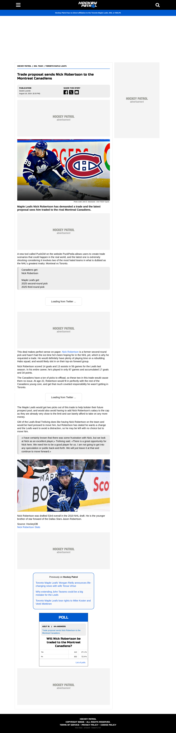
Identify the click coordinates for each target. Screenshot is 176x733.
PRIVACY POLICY (90, 725)
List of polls (80, 662)
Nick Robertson (70, 351)
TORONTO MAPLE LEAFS (55, 66)
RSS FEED (78, 728)
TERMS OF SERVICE (69, 725)
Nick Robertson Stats (28, 527)
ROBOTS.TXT (96, 728)
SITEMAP (87, 728)
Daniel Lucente (25, 91)
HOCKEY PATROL (24, 66)
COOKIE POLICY (108, 725)
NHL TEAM (38, 66)
